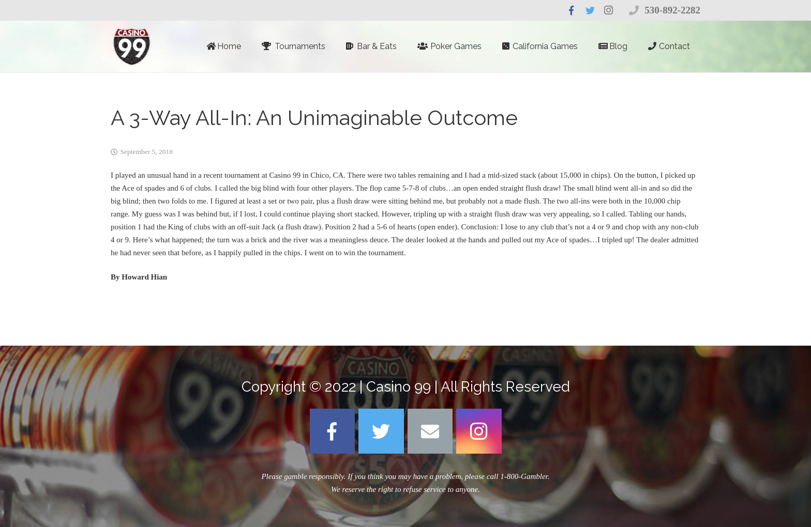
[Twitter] (381, 431)
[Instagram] (479, 431)
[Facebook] (332, 431)
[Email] (430, 431)
